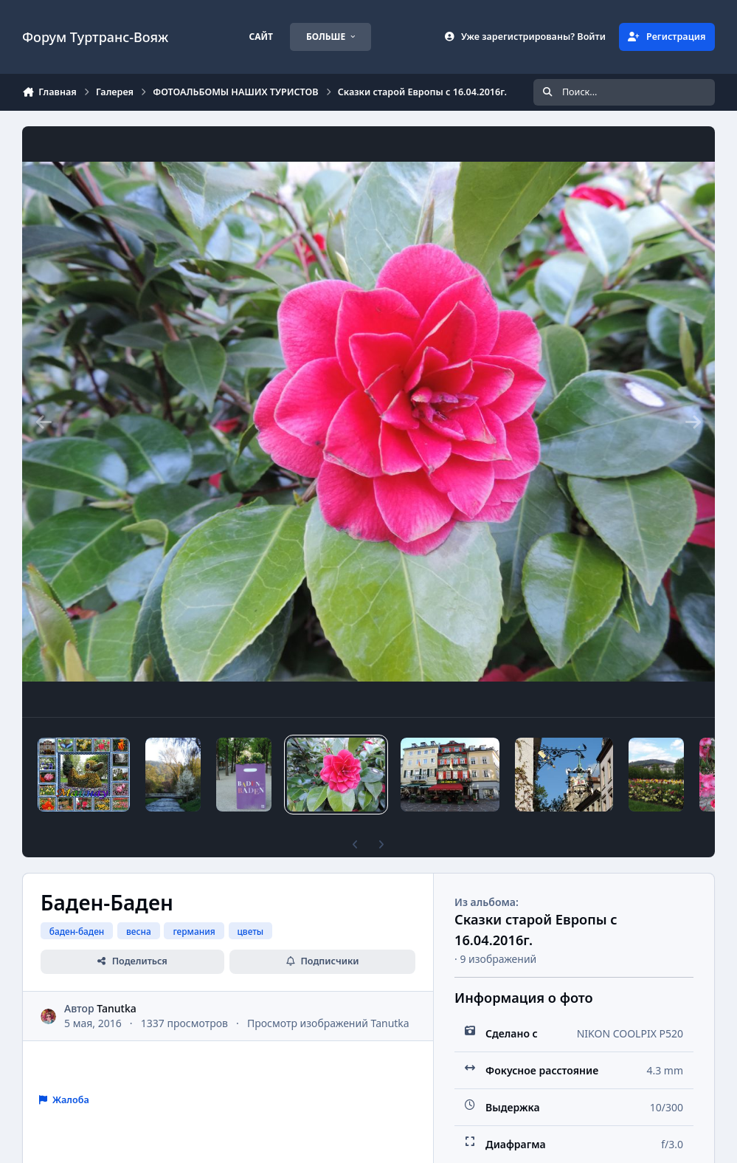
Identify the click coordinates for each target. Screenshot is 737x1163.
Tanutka (116, 1008)
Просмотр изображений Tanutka (328, 1023)
